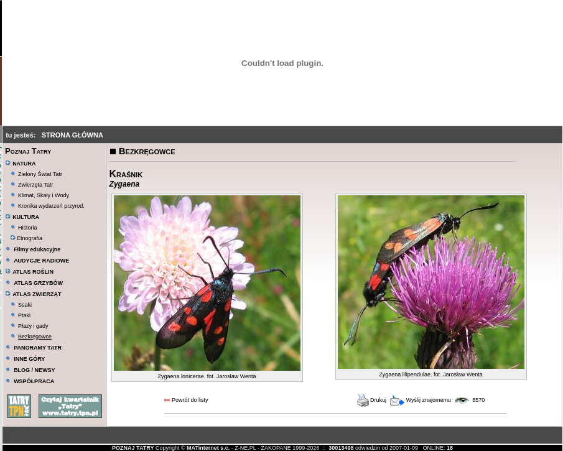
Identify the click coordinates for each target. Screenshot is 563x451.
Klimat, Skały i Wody (43, 195)
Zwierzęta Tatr (35, 185)
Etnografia (26, 238)
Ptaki (24, 315)
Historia (27, 228)
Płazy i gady (33, 326)
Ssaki (25, 305)
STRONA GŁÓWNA (72, 135)
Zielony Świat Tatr (40, 174)
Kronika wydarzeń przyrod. (51, 206)
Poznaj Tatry (28, 151)
